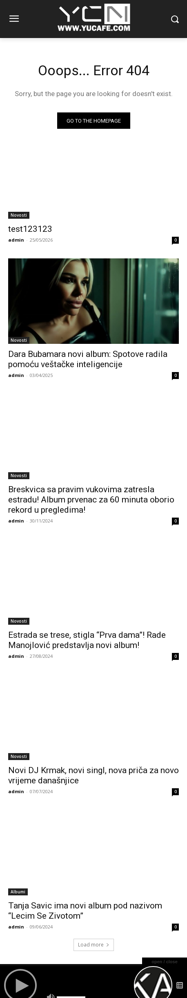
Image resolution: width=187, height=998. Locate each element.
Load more (93, 944)
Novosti (19, 215)
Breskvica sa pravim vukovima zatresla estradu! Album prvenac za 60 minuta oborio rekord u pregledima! (91, 499)
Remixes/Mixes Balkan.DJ (71, 973)
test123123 (30, 229)
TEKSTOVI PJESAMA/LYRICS (137, 973)
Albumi (18, 892)
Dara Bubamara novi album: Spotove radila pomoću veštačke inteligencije (87, 359)
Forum (28, 973)
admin (16, 240)
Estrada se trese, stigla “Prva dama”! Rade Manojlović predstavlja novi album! (87, 640)
